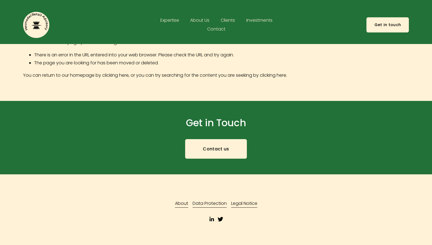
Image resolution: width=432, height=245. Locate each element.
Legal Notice (244, 203)
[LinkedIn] (211, 219)
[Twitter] (220, 219)
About (181, 203)
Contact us (216, 149)
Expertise (169, 20)
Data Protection (210, 203)
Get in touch (387, 24)
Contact (216, 29)
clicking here (115, 75)
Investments (259, 20)
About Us (199, 20)
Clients (228, 20)
